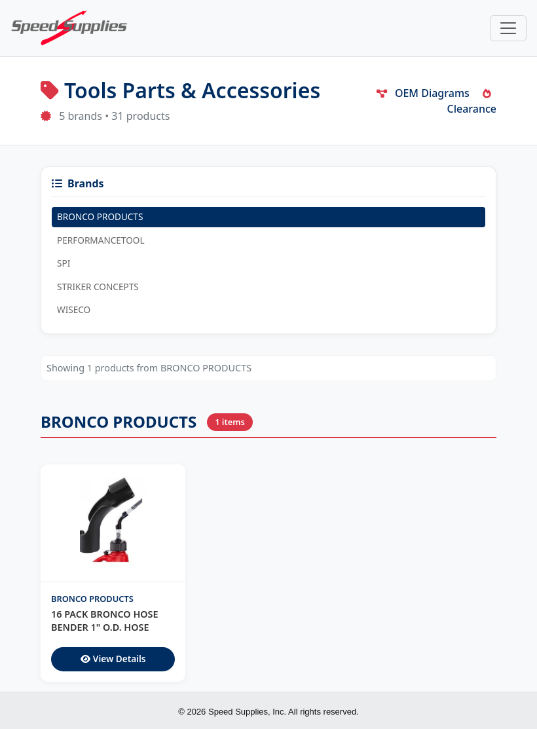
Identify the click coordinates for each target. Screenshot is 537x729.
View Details (113, 658)
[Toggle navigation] (508, 28)
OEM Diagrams (423, 93)
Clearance (472, 102)
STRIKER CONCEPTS (98, 286)
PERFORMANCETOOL (101, 240)
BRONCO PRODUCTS (100, 216)
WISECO (73, 309)
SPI (63, 263)
